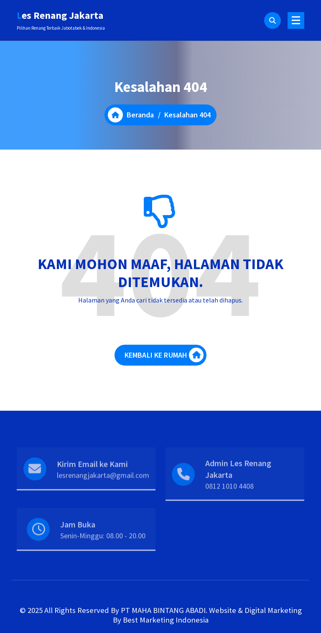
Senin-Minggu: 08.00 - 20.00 (102, 545)
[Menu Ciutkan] (296, 20)
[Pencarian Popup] (272, 20)
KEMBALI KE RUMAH (164, 356)
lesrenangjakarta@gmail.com (103, 487)
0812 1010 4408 (229, 498)
